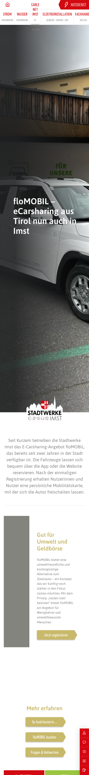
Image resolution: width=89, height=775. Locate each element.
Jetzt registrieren (56, 634)
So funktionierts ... (44, 721)
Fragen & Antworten (45, 752)
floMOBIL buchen (44, 737)
